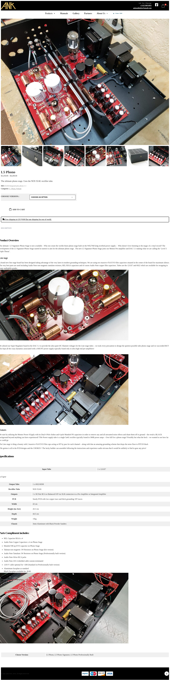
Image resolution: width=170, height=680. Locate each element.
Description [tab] (6, 228)
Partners (88, 13)
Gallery (76, 13)
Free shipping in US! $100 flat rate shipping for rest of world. (27, 219)
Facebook (166, 673)
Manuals (64, 13)
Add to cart (18, 210)
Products (50, 13)
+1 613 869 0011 (146, 5)
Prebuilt (18, 189)
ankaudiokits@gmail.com (142, 8)
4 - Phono (12, 189)
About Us (102, 13)
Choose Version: (10, 196)
